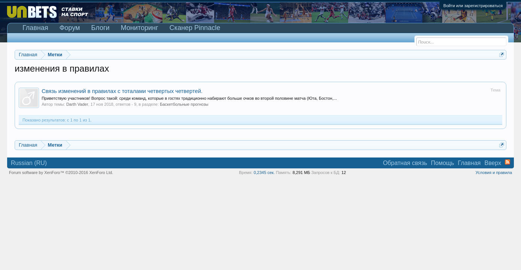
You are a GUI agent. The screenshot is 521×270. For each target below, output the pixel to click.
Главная (35, 28)
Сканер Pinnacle (195, 28)
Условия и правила (494, 172)
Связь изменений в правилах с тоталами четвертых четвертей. (122, 91)
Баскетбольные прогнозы (184, 104)
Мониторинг (139, 28)
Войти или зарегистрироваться (473, 5)
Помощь (442, 163)
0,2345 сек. (264, 172)
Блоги (100, 28)
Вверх (493, 163)
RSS (507, 162)
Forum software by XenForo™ (61, 172)
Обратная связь (405, 163)
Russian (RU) (29, 163)
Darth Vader (77, 104)
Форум (69, 28)
